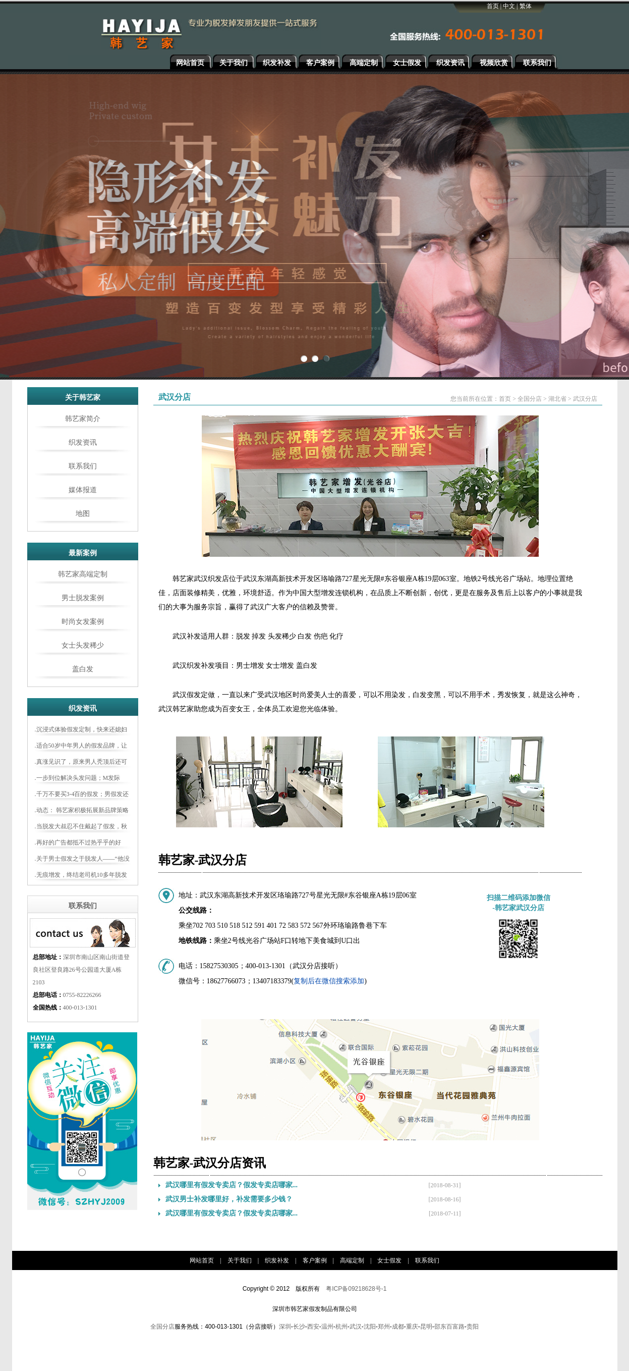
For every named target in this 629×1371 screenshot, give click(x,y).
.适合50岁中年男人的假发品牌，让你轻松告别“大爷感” (81, 747)
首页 (493, 6)
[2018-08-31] (445, 1185)
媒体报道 (83, 490)
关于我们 (233, 63)
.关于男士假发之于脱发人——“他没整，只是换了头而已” (82, 860)
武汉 (356, 1326)
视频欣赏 (494, 63)
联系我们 (537, 63)
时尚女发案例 (83, 621)
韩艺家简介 (82, 419)
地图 (83, 513)
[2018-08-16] (445, 1199)
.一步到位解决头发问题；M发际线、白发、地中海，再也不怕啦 (78, 779)
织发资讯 (450, 63)
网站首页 (190, 63)
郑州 (384, 1326)
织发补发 (277, 63)
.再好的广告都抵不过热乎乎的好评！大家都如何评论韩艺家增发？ (80, 844)
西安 (313, 1326)
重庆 (412, 1326)
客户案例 (320, 63)
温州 (327, 1326)
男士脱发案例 (83, 598)
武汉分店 (585, 398)
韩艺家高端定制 (82, 574)
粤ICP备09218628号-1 (356, 1288)
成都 (398, 1326)
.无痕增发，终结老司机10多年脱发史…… (81, 876)
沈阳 (370, 1326)
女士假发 (407, 63)
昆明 (426, 1326)
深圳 (285, 1326)
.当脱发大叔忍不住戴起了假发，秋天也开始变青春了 (81, 828)
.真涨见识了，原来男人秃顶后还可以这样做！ (81, 763)
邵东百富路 (449, 1326)
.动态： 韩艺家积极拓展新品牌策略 (82, 810)
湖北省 (557, 398)
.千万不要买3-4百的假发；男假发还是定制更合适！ (82, 795)
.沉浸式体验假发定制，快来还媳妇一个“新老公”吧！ (81, 731)
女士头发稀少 (83, 645)
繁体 (526, 6)
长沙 (299, 1326)
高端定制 (364, 63)
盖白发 (82, 669)
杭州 (341, 1326)
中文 (509, 6)
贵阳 (473, 1326)
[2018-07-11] (445, 1213)
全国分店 (530, 398)
